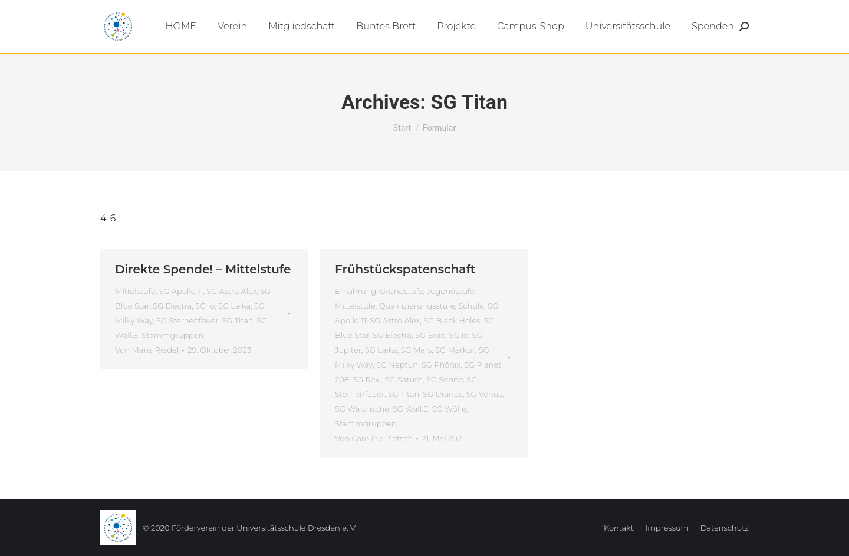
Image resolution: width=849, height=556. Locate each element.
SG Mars (416, 350)
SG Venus (484, 394)
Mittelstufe (135, 291)
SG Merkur (455, 350)
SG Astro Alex (231, 291)
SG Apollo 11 (181, 291)
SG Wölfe (449, 408)
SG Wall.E (411, 408)
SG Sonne (444, 379)
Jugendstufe (451, 291)
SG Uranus (442, 394)
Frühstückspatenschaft (405, 269)
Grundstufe (401, 291)
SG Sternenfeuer (187, 320)
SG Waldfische (362, 408)
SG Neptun (397, 364)
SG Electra (172, 305)
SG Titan (237, 320)
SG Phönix (441, 364)
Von (147, 350)
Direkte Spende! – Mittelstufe (203, 269)
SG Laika (234, 305)
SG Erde (430, 335)
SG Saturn (403, 379)
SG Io (205, 305)
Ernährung (355, 291)
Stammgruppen (172, 335)
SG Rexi (367, 379)
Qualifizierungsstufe (417, 305)
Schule (471, 305)
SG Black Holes (451, 320)
